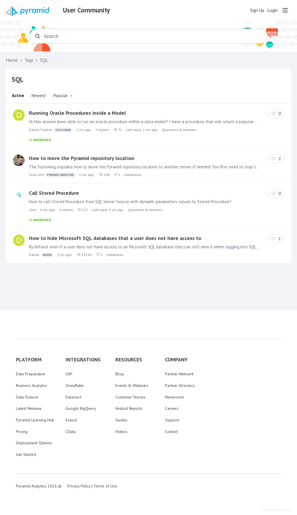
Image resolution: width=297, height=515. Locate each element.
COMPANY (176, 359)
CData (71, 431)
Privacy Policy (78, 486)
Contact (171, 431)
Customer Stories (130, 397)
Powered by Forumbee (277, 510)
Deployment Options (34, 442)
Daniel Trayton (51, 130)
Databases (133, 174)
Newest (39, 95)
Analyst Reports (128, 408)
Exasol (71, 420)
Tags (28, 60)
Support (172, 420)
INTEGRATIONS (83, 359)
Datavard (73, 397)
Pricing (22, 431)
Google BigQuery (81, 408)
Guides (121, 420)
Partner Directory (180, 385)
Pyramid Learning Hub (35, 420)
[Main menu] (285, 10)
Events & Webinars (131, 385)
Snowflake (75, 385)
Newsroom (174, 397)
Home (12, 60)
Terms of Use (105, 486)
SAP (69, 373)
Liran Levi (52, 174)
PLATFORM (28, 359)
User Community (86, 10)
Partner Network (179, 373)
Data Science (27, 397)
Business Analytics (31, 385)
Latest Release (28, 408)
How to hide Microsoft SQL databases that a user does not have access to (115, 238)
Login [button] (272, 10)
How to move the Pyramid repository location (81, 158)
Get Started (26, 454)
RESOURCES (128, 359)
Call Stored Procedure (54, 193)
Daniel (41, 254)
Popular (60, 95)
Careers (172, 408)
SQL (44, 60)
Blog (119, 373)
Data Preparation (30, 373)
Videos (121, 431)
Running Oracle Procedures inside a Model (77, 113)
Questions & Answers (179, 130)
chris (33, 210)
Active (18, 95)
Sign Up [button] (257, 10)
